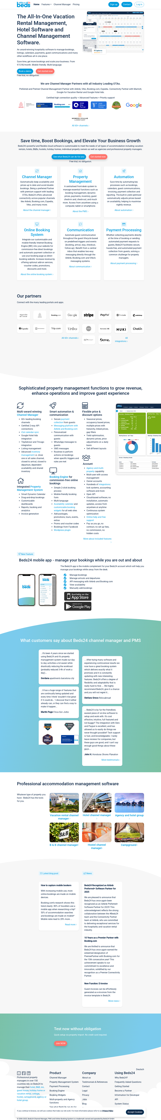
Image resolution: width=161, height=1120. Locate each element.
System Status (122, 1103)
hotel (32, 1087)
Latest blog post (50, 873)
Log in (139, 4)
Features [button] (46, 4)
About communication (80, 266)
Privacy (85, 1095)
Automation (124, 177)
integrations (104, 484)
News (89, 873)
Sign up (113, 4)
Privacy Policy (107, 1111)
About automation (124, 210)
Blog (84, 1103)
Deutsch (140, 1069)
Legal (84, 1090)
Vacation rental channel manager (64, 817)
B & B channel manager (64, 845)
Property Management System (30, 488)
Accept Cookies (135, 1112)
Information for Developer (127, 1095)
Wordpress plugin (62, 530)
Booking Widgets (58, 1095)
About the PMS (80, 211)
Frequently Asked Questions (128, 1082)
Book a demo (25, 71)
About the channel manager (37, 210)
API (116, 1099)
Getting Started (122, 1086)
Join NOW (60, 1043)
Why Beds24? (121, 1077)
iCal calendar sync (30, 432)
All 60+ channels (80, 125)
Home (36, 4)
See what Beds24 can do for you (68, 156)
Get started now (45, 71)
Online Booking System (37, 232)
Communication (80, 230)
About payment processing (123, 263)
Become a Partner (123, 1090)
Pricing (76, 4)
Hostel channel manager (97, 846)
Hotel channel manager (97, 817)
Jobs (84, 1099)
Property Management (80, 179)
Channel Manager (62, 4)
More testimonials (111, 760)
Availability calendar (63, 504)
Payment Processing (123, 230)
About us (86, 1077)
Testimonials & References (95, 1082)
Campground (129, 845)
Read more (71, 924)
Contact (127, 4)
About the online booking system (37, 274)
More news (114, 1001)
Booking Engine (59, 476)
